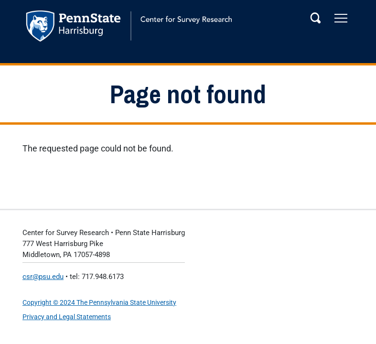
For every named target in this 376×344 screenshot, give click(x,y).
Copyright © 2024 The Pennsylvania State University (99, 303)
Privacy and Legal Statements (66, 317)
